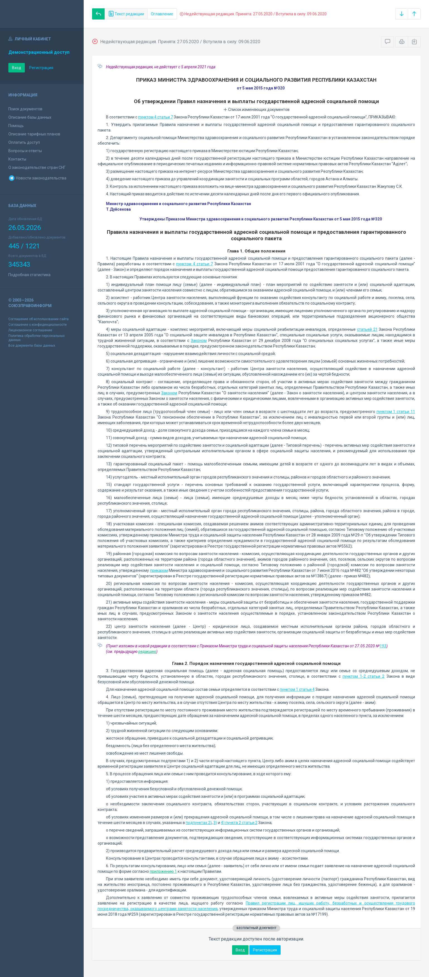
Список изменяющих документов (256, 109)
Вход (16, 67)
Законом (199, 340)
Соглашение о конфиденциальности (37, 325)
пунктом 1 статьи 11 (396, 411)
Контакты (17, 159)
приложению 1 (163, 871)
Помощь (16, 125)
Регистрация (41, 67)
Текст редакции (126, 14)
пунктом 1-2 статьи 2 (364, 676)
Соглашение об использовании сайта (38, 319)
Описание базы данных (29, 117)
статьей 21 (367, 329)
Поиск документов (25, 109)
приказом (159, 570)
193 (383, 646)
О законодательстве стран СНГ (37, 167)
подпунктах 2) (199, 822)
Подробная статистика (29, 275)
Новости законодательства (37, 178)
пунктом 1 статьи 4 (297, 689)
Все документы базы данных (31, 345)
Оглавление (162, 14)
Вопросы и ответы (25, 151)
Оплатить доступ (24, 142)
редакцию (147, 651)
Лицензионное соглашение (30, 330)
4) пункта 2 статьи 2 (239, 822)
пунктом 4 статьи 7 (155, 117)
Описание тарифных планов (34, 134)
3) (215, 822)
